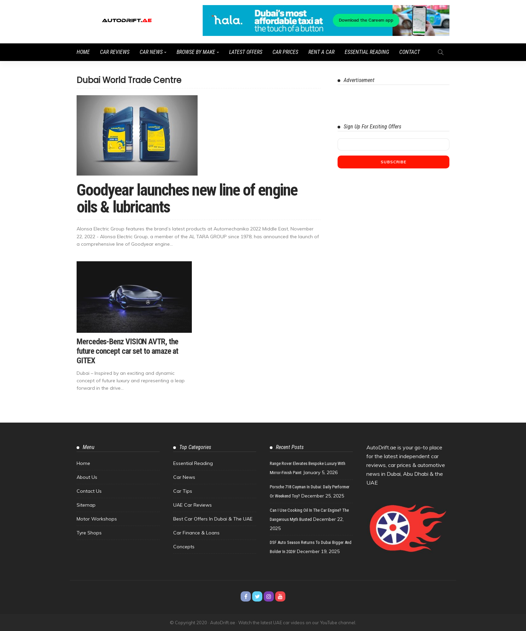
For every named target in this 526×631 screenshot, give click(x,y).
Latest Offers (245, 52)
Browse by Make (196, 52)
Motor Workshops (97, 519)
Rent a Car (321, 52)
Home (83, 52)
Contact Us (89, 491)
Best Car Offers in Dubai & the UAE (212, 519)
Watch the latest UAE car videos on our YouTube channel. (297, 622)
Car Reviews (114, 52)
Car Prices (285, 52)
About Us (87, 477)
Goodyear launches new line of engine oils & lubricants (187, 198)
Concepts (184, 547)
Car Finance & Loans (196, 533)
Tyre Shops (89, 533)
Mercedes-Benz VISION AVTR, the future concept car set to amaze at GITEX (127, 351)
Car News (151, 52)
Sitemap (86, 505)
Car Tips (182, 491)
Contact (409, 52)
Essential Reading (367, 52)
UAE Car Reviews (192, 505)
